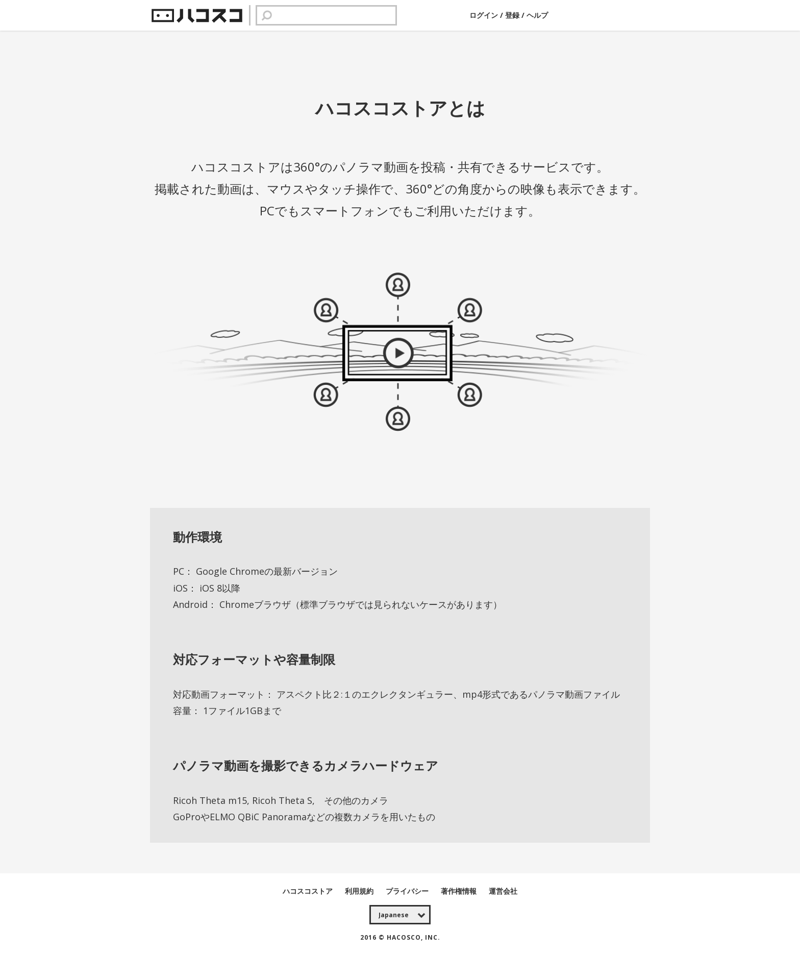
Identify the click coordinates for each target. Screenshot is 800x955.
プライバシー (408, 891)
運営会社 (503, 891)
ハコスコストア (309, 891)
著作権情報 (460, 891)
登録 (512, 15)
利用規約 (360, 891)
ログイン (484, 15)
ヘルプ (537, 15)
